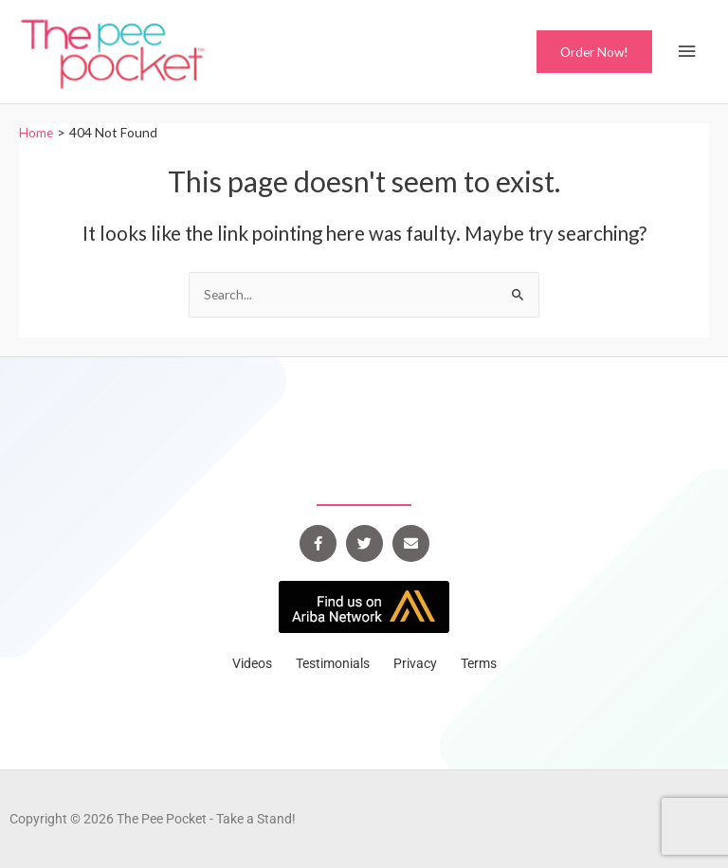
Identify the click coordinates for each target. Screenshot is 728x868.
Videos (252, 663)
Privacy (415, 663)
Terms (479, 663)
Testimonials (333, 663)
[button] (594, 52)
